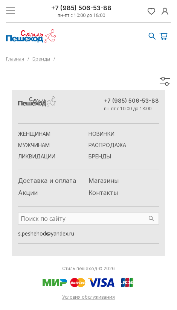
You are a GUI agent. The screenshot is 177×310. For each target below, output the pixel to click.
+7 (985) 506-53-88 (81, 8)
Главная (15, 59)
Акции (28, 192)
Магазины (103, 180)
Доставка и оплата (47, 180)
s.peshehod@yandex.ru (46, 233)
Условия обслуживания (88, 297)
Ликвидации (36, 156)
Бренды (41, 59)
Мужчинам (34, 145)
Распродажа (107, 145)
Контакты (103, 192)
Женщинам (34, 134)
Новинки (101, 134)
